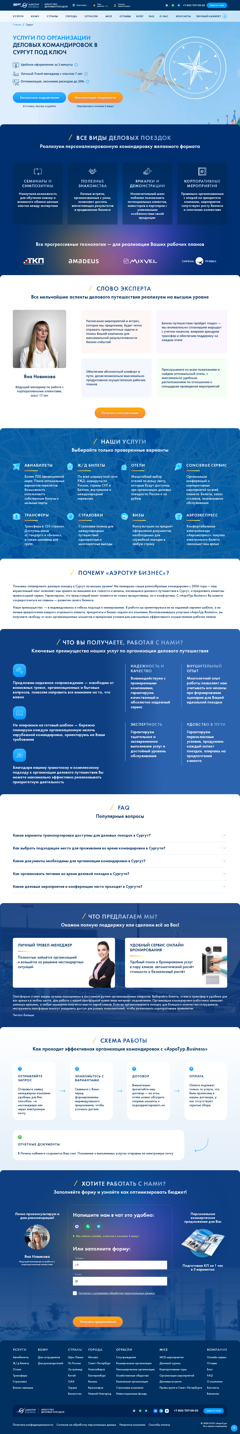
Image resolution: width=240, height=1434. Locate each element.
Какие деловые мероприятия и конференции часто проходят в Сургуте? (77, 886)
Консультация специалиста (95, 97)
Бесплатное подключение (39, 97)
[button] (19, 16)
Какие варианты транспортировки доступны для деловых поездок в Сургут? (82, 835)
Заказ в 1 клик (217, 5)
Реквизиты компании (132, 1425)
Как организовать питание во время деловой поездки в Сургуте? (71, 873)
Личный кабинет (208, 16)
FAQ (151, 16)
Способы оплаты (159, 1425)
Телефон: (79, 1258)
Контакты (183, 16)
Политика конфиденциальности (33, 1425)
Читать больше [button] (23, 1015)
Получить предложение (98, 1322)
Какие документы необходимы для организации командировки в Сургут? (79, 860)
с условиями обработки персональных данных (116, 1293)
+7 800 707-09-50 (194, 5)
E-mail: (78, 1274)
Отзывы (125, 16)
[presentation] (98, 1307)
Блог (140, 16)
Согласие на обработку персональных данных (86, 1425)
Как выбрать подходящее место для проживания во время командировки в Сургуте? (89, 848)
